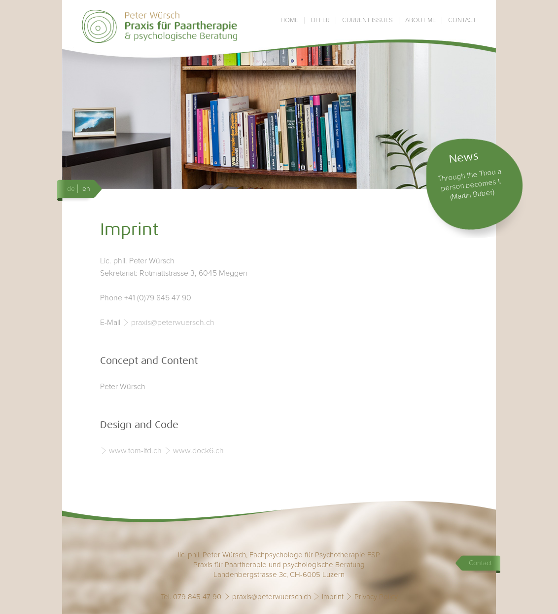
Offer (320, 20)
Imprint (333, 596)
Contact (462, 20)
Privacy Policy (376, 596)
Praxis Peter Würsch (160, 26)
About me (420, 20)
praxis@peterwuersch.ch (172, 322)
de (71, 188)
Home (289, 20)
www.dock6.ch (198, 451)
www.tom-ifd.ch (135, 451)
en (86, 188)
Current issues (367, 20)
